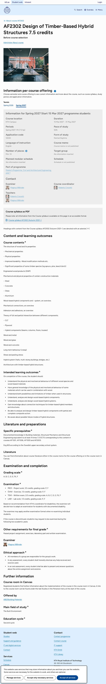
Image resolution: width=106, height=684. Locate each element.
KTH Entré (58, 650)
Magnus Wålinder (15, 544)
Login (100, 2)
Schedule (7, 660)
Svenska (90, 10)
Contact (6, 650)
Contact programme (62, 636)
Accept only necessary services (40, 678)
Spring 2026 (8, 105)
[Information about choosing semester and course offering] (55, 91)
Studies (6, 636)
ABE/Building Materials (12, 599)
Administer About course (13, 43)
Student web (17, 2)
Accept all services (67, 678)
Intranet (28, 2)
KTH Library (58, 654)
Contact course (60, 641)
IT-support (58, 645)
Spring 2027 (21, 105)
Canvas (6, 665)
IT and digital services (12, 645)
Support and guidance (12, 641)
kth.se (7, 2)
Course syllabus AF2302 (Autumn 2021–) (25, 220)
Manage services (14, 678)
